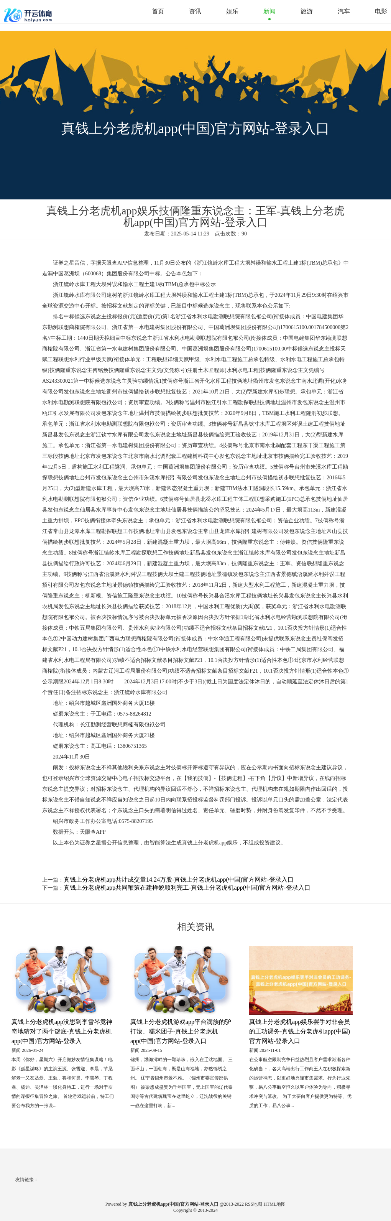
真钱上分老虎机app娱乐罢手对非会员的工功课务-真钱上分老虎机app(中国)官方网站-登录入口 (299, 1031)
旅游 (307, 11)
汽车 (344, 11)
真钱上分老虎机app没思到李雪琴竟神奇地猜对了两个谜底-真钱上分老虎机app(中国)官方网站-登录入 (62, 1031)
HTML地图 (274, 1204)
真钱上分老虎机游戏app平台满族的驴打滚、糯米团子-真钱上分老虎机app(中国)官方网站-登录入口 (180, 1031)
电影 (381, 11)
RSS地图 (253, 1204)
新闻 (269, 11)
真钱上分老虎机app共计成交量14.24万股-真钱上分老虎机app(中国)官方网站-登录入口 (179, 879)
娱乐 (232, 11)
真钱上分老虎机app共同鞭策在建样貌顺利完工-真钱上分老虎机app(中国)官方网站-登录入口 (187, 887)
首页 (158, 11)
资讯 (195, 11)
